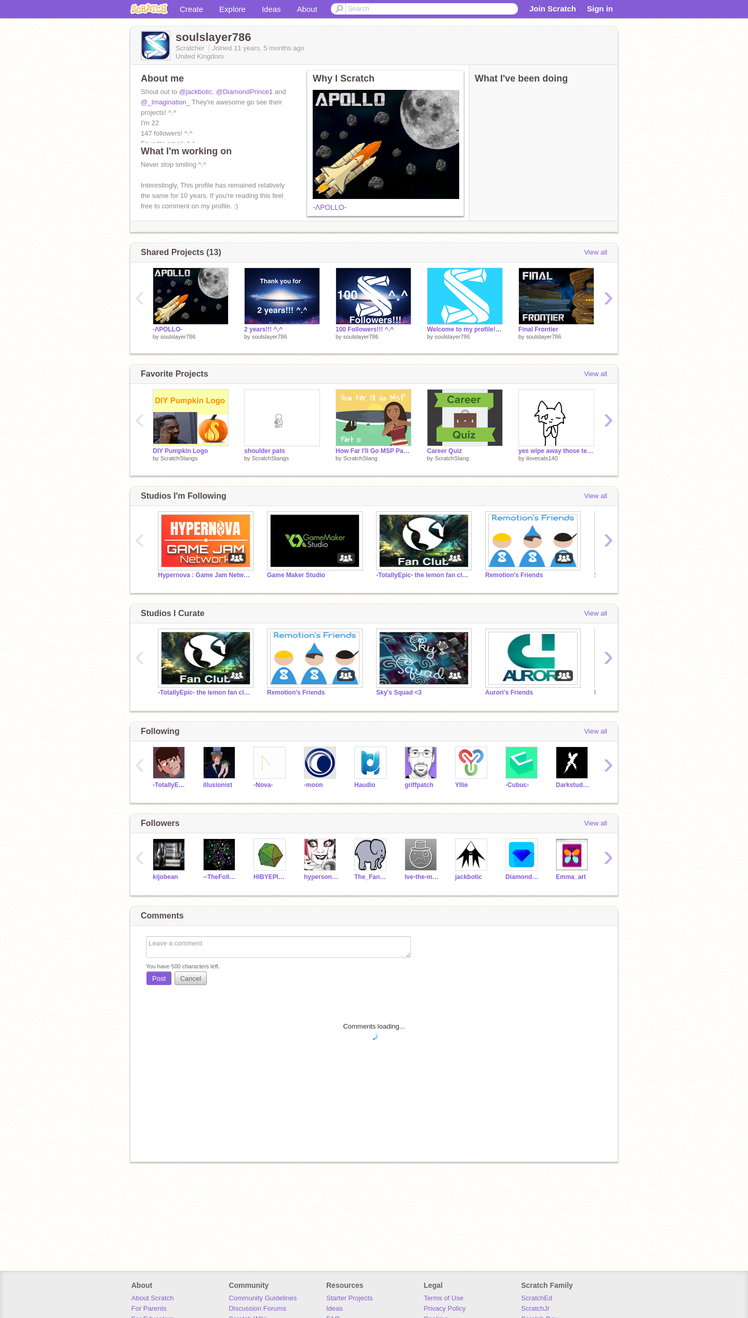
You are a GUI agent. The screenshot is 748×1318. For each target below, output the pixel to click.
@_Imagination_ (165, 102)
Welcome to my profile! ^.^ (465, 329)
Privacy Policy (445, 1308)
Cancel (190, 978)
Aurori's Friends (509, 692)
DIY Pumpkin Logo (180, 451)
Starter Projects (349, 1298)
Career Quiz (444, 451)
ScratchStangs (179, 458)
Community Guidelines (263, 1298)
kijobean (165, 877)
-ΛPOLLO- (329, 207)
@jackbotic (195, 92)
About (307, 9)
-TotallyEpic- (170, 785)
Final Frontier (538, 329)
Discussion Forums (257, 1308)
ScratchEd (536, 1298)
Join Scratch (552, 8)
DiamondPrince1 (522, 877)
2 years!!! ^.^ (263, 329)
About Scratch (152, 1298)
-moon (313, 785)
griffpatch (419, 785)
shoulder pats (264, 451)
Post (159, 978)
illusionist (217, 785)
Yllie (461, 785)
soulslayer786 (178, 337)
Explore (232, 9)
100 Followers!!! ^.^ (365, 329)
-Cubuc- (517, 785)
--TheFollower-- (220, 877)
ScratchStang (360, 458)
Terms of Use (444, 1298)
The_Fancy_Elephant (371, 877)
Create (191, 9)
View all (595, 252)
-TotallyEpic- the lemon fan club (423, 575)
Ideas (271, 9)
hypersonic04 (321, 877)
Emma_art (571, 877)
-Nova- (263, 785)
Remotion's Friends (514, 575)
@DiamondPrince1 (244, 92)
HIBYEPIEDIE (270, 877)
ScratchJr (535, 1308)
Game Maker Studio (296, 575)
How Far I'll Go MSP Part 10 (373, 451)
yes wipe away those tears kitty (556, 451)
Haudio (365, 785)
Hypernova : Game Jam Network (204, 575)
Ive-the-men (422, 877)
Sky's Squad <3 (399, 692)
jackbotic (468, 877)
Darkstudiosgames (573, 785)
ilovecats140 (542, 458)
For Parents (149, 1308)
